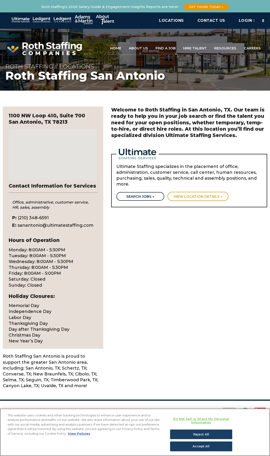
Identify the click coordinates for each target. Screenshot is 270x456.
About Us (138, 48)
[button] (53, 150)
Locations (171, 20)
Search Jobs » (140, 196)
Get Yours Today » (206, 7)
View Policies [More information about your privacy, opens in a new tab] (79, 433)
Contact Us (211, 20)
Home (115, 48)
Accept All (201, 446)
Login (247, 20)
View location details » (198, 196)
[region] (135, 432)
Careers (252, 48)
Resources (225, 48)
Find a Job (166, 48)
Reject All (201, 434)
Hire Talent (195, 48)
